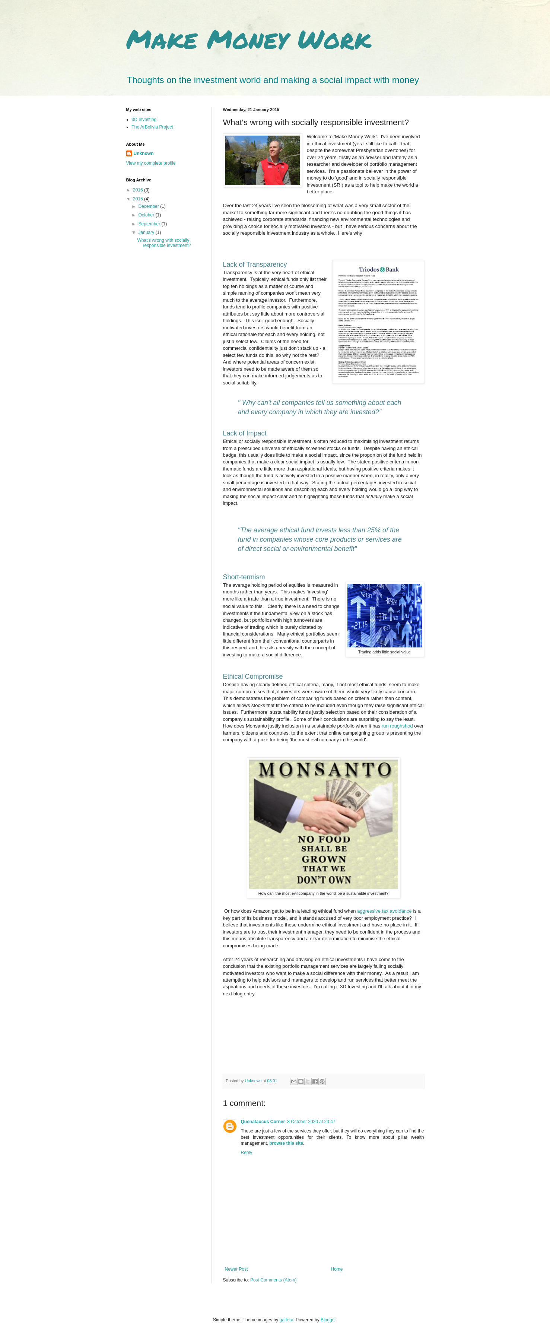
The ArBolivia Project (152, 127)
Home (337, 1269)
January (146, 232)
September (149, 223)
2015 (138, 199)
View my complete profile (151, 163)
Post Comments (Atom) (273, 1280)
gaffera (286, 1319)
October (146, 215)
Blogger (328, 1319)
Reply (246, 1152)
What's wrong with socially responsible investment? (164, 243)
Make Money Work (248, 38)
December (149, 206)
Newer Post (236, 1269)
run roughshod (397, 726)
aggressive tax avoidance (385, 911)
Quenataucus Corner (263, 1121)
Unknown (144, 153)
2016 (138, 190)
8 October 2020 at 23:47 (311, 1121)
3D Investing (144, 119)
